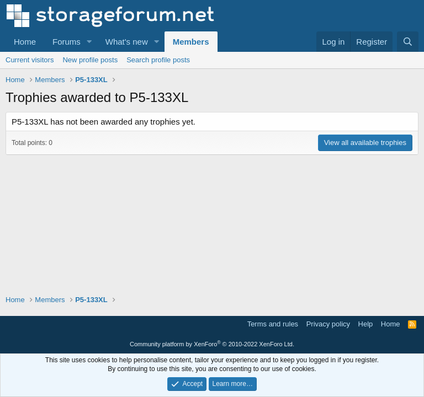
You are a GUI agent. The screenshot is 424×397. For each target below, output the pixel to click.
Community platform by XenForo (212, 344)
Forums (66, 41)
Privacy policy (328, 324)
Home (25, 41)
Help (365, 324)
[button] (89, 41)
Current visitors (30, 60)
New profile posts (90, 60)
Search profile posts (158, 60)
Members (191, 41)
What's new (126, 41)
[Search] (407, 41)
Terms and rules (272, 324)
